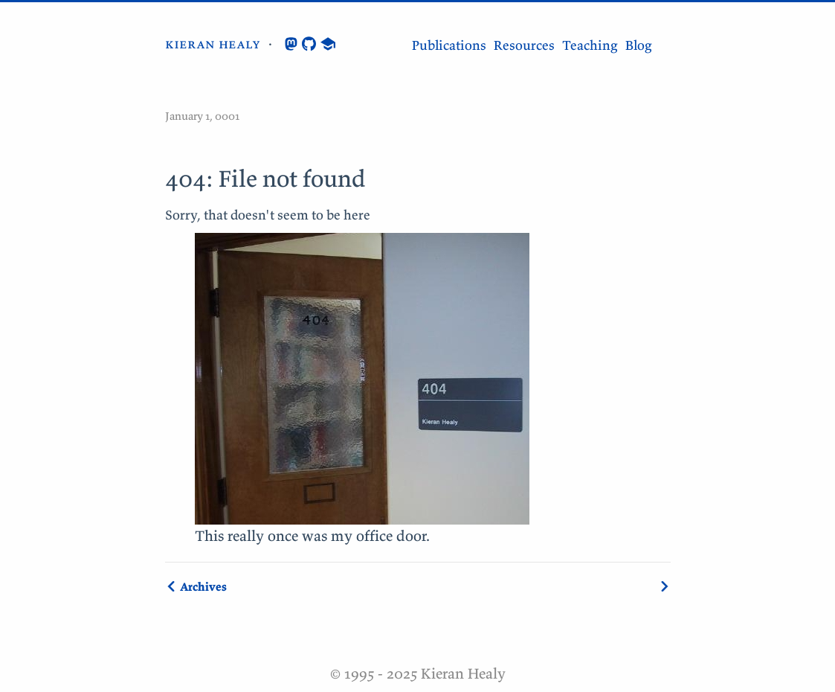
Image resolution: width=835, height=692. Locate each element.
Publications (449, 45)
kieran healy (212, 43)
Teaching (590, 45)
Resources (524, 45)
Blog (638, 45)
